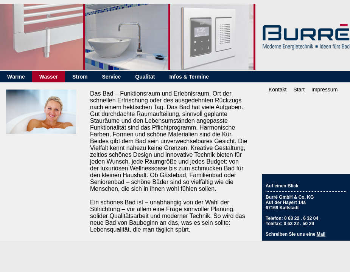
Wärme (16, 77)
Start (299, 90)
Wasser (48, 77)
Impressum (324, 90)
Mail (321, 234)
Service (111, 77)
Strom (79, 77)
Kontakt (277, 90)
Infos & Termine (189, 77)
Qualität (145, 77)
